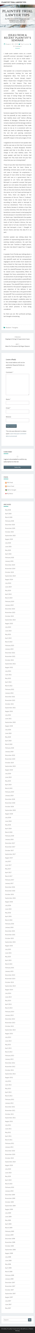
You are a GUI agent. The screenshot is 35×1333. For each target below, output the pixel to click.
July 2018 (8, 817)
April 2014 (8, 1004)
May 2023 (8, 634)
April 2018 (8, 828)
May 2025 (8, 550)
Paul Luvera (24, 44)
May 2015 (8, 956)
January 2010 (9, 1191)
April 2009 (8, 1224)
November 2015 (10, 935)
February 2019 (9, 792)
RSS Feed (10, 482)
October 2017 (9, 850)
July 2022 (8, 671)
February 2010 (9, 1187)
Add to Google (11, 490)
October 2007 (9, 1290)
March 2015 (8, 964)
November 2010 (10, 1154)
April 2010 (8, 1180)
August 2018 (9, 814)
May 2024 (8, 590)
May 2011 (8, 1132)
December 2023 (10, 609)
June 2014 (8, 997)
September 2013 (10, 1030)
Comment (9, 372)
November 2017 (10, 847)
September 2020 (10, 722)
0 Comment (17, 46)
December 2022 (10, 653)
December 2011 (10, 1107)
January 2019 (9, 795)
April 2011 (8, 1136)
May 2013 (8, 1044)
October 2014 (9, 982)
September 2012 (10, 1074)
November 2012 (10, 1066)
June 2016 (8, 909)
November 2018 (10, 803)
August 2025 (9, 539)
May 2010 (8, 1176)
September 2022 (10, 664)
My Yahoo (10, 493)
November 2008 (10, 1242)
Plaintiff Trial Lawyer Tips (13, 2)
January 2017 (9, 883)
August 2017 (9, 858)
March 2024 (8, 598)
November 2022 (10, 656)
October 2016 (9, 894)
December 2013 (10, 1019)
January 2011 (9, 1147)
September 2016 (10, 898)
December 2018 (10, 799)
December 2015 (10, 931)
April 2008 (8, 1268)
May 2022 (8, 678)
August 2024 (9, 579)
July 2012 (8, 1081)
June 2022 (8, 675)
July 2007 (8, 1301)
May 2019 (8, 781)
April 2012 (8, 1092)
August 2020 (9, 726)
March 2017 (8, 876)
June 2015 (8, 953)
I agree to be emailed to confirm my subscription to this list (17, 459)
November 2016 (10, 891)
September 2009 (10, 1206)
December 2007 (10, 1282)
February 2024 (9, 601)
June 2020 (8, 733)
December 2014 (10, 975)
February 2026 (9, 521)
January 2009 (9, 1235)
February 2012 (9, 1099)
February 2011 (9, 1143)
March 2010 (8, 1184)
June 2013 (8, 1041)
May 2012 (8, 1088)
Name (8, 399)
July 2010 (8, 1169)
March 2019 (8, 788)
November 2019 (10, 759)
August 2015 (9, 946)
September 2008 (10, 1249)
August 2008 (9, 1253)
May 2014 (8, 1000)
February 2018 (9, 836)
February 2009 (9, 1231)
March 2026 (8, 517)
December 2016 (10, 887)
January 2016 (9, 927)
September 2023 (10, 620)
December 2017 (10, 843)
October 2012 (9, 1070)
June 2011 (8, 1129)
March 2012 (8, 1096)
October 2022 (9, 660)
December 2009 (10, 1195)
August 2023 (9, 623)
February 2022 (9, 689)
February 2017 (9, 880)
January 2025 (9, 561)
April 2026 (8, 513)
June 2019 (8, 777)
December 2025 (10, 524)
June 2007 (8, 1304)
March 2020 (8, 744)
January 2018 (9, 839)
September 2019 (10, 766)
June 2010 (8, 1173)
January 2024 (9, 605)
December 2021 (10, 697)
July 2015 (8, 949)
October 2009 (9, 1202)
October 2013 (9, 1026)
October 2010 (9, 1158)
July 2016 (8, 905)
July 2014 (8, 993)
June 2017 (8, 865)
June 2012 (8, 1085)
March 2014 (8, 1008)
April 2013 (8, 1048)
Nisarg (17, 1330)
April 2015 (8, 960)
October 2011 (9, 1114)
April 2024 (8, 594)
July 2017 (8, 861)
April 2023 (8, 638)
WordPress (24, 1329)
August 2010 (9, 1165)
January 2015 (9, 971)
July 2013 (8, 1037)
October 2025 (9, 532)
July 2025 (8, 543)
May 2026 (8, 510)
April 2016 (8, 916)
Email (8, 408)
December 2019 (10, 755)
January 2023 (9, 649)
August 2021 (9, 711)
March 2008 (8, 1271)
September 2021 (10, 708)
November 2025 (10, 528)
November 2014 (10, 978)
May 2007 (8, 1308)
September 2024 (10, 576)
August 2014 (9, 989)
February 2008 (9, 1275)
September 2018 (10, 810)
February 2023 (9, 645)
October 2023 (9, 616)
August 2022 (9, 667)
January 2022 (9, 693)
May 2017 (8, 869)
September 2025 (10, 535)
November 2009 (10, 1198)
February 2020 (9, 748)
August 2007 (9, 1297)
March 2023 (8, 642)
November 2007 (10, 1286)
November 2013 (10, 1022)
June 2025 (8, 546)
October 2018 (9, 806)
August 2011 (9, 1121)
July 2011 (8, 1125)
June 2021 (8, 718)
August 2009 (9, 1209)
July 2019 (8, 773)
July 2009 (8, 1213)
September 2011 (10, 1118)
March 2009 (8, 1228)
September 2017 (10, 854)
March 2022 (8, 686)
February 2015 (9, 968)
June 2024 (8, 587)
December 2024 (10, 565)
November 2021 (10, 700)
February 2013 (9, 1055)
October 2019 (9, 762)
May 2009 (8, 1220)
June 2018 (8, 821)
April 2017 (8, 872)
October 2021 (9, 704)
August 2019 (9, 770)
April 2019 (8, 784)
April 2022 (8, 682)
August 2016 (9, 902)
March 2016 (8, 920)
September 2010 (10, 1162)
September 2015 (10, 942)
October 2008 (9, 1246)
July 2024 (8, 583)
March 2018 (8, 832)
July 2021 (8, 715)
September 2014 (10, 986)
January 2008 (9, 1279)
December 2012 (10, 1063)
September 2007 (10, 1293)
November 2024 (10, 568)
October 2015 (9, 938)
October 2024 (9, 572)
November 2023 (10, 612)
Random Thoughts (12, 327)
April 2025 (8, 554)
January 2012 (9, 1103)
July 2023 (8, 627)
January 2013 (9, 1059)
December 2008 (10, 1238)
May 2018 (8, 825)
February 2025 (9, 557)
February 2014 (9, 1011)
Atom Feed (10, 486)
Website (8, 417)
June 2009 (8, 1216)
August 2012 (9, 1077)
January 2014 (9, 1015)
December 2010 (10, 1151)
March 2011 (8, 1140)
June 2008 (8, 1260)
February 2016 (9, 924)
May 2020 (8, 737)
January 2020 (9, 751)
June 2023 (8, 631)
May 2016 (8, 913)
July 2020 (8, 730)
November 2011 (10, 1110)
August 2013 (9, 1033)
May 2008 (8, 1264)
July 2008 (8, 1257)
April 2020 (8, 741)
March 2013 (8, 1052)
